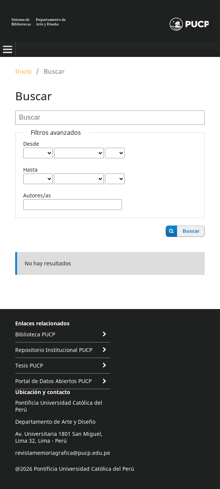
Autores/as (37, 195)
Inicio (23, 71)
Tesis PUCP (29, 365)
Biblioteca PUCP (35, 334)
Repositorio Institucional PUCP (53, 349)
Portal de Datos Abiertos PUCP (53, 381)
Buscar (191, 231)
